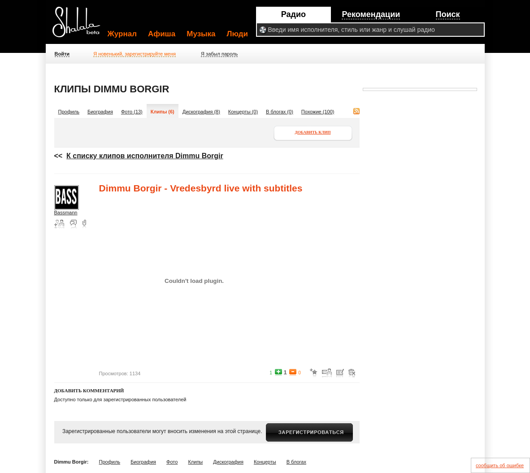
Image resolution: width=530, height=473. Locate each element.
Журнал (122, 34)
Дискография (228, 461)
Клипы (195, 461)
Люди (237, 34)
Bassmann (66, 212)
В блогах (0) (279, 111)
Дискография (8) (201, 111)
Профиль (69, 111)
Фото (172, 461)
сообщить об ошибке (500, 465)
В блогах (296, 461)
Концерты (265, 461)
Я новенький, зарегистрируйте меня (134, 53)
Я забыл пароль (219, 53)
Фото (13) (132, 111)
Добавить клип (313, 132)
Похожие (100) (318, 111)
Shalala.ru (80, 25)
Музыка (201, 34)
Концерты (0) (243, 111)
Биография (100, 111)
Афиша (161, 34)
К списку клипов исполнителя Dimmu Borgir (144, 156)
